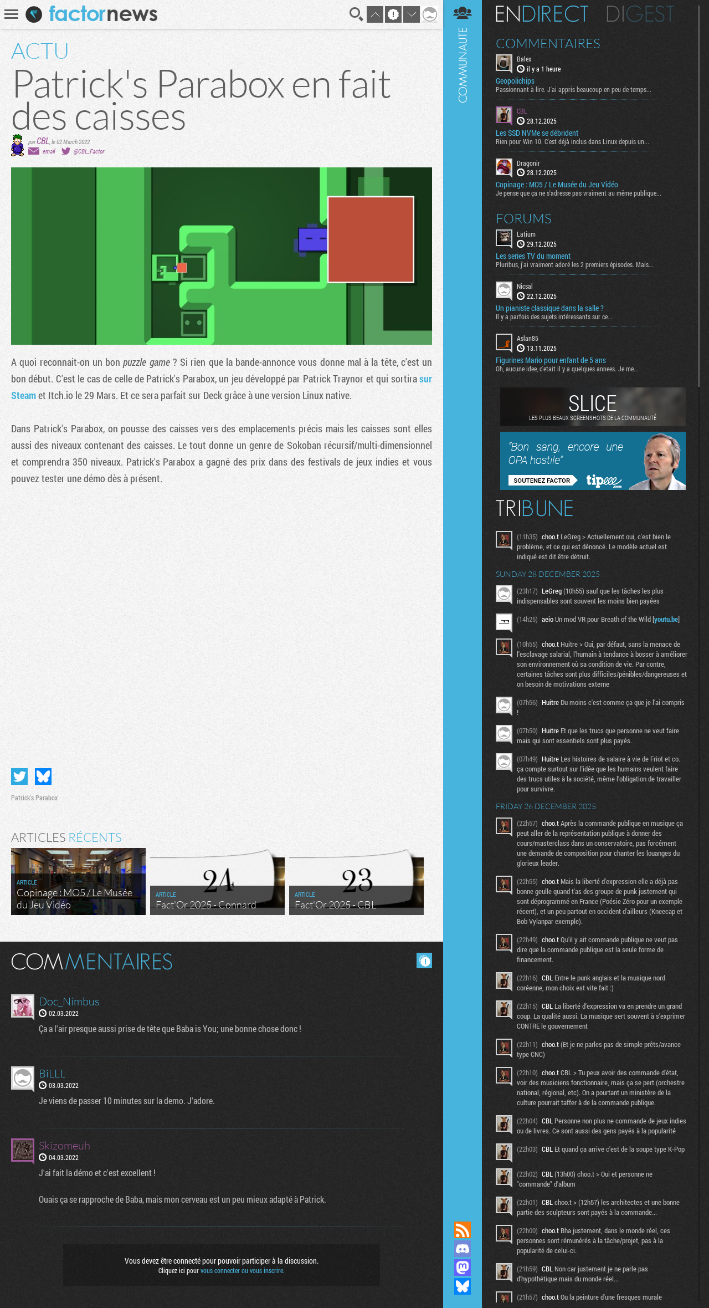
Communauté (462, 600)
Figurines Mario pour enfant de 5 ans (551, 360)
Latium (526, 233)
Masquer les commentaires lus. (424, 960)
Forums (524, 218)
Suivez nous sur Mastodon (462, 1267)
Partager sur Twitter (19, 776)
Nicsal (525, 286)
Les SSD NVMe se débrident (537, 133)
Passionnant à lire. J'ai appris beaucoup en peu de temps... (573, 89)
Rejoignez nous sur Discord (462, 1248)
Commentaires (548, 43)
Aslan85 (527, 338)
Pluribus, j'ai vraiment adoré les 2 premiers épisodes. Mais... (575, 264)
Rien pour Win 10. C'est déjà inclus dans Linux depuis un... (572, 141)
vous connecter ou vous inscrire (242, 1270)
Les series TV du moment (533, 256)
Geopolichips (515, 80)
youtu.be (666, 619)
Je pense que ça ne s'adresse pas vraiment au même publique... (578, 192)
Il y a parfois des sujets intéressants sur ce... (554, 316)
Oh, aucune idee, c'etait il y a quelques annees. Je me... (567, 368)
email (49, 151)
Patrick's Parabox (34, 797)
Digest (641, 14)
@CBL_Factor (89, 151)
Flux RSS (462, 1230)
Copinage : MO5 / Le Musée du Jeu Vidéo (557, 184)
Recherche (356, 14)
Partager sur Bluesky (43, 776)
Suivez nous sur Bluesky (462, 1286)
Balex (524, 58)
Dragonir (528, 163)
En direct (542, 14)
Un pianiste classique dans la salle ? (550, 308)
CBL (43, 140)
